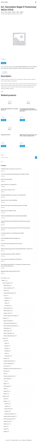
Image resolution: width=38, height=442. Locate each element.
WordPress (29, 440)
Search (2, 155)
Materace (5, 401)
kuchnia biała (3, 68)
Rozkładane (7, 350)
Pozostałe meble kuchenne (9, 293)
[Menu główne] (35, 2)
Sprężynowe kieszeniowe (9, 413)
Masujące (6, 345)
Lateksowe (7, 406)
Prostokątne (7, 305)
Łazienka (4, 318)
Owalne (6, 303)
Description (4, 72)
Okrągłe (6, 300)
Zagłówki (5, 431)
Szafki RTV (6, 391)
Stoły (5, 295)
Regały (21, 12)
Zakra (24, 440)
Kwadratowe (7, 298)
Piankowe (6, 411)
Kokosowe (7, 403)
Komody (5, 358)
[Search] (36, 157)
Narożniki (5, 371)
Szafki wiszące (7, 330)
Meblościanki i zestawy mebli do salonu (11, 368)
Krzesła (5, 290)
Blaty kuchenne (7, 285)
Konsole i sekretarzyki (8, 363)
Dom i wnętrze (8, 12)
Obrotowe (6, 348)
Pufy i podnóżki (7, 378)
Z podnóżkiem (7, 356)
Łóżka (5, 398)
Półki (5, 373)
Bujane (6, 343)
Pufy (5, 381)
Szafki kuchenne (7, 310)
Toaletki (5, 429)
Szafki (5, 388)
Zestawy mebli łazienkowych (9, 335)
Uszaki (6, 353)
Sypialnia (4, 396)
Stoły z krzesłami (7, 308)
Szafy (5, 426)
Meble (13, 12)
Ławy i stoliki (6, 366)
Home (2, 12)
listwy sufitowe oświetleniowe (12, 68)
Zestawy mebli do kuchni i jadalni (10, 315)
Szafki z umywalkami (8, 333)
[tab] (4, 72)
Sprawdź (3, 63)
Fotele (5, 340)
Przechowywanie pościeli (9, 418)
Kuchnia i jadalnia (6, 283)
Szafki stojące (6, 328)
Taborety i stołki (7, 313)
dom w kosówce (33, 66)
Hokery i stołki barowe (8, 288)
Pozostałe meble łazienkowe (9, 323)
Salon (17, 12)
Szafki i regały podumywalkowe (10, 325)
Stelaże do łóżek (7, 421)
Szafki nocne (6, 424)
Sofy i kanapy (6, 386)
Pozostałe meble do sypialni (9, 416)
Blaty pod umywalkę (8, 320)
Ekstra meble (4, 2)
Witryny (5, 393)
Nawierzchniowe (8, 408)
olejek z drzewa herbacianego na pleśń (26, 68)
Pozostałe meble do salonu (9, 376)
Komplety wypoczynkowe (9, 361)
